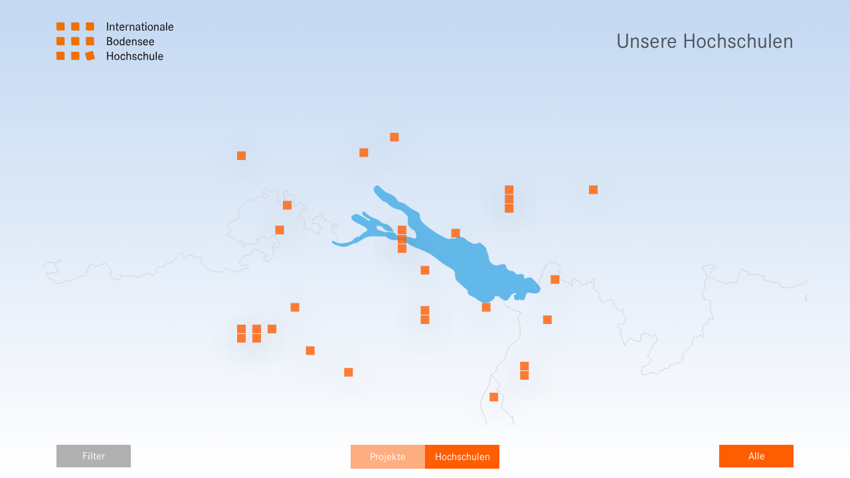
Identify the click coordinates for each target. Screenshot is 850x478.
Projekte (388, 457)
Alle (756, 456)
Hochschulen (462, 457)
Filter (93, 456)
